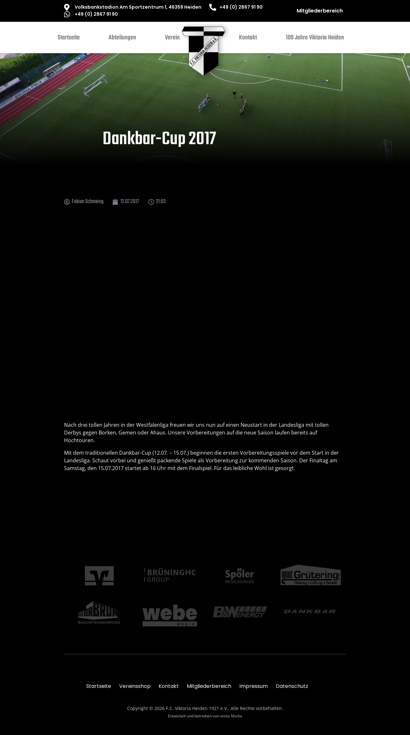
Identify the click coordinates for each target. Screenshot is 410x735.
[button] (122, 39)
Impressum (253, 686)
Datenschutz (292, 686)
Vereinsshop (135, 686)
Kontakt (169, 686)
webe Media (231, 716)
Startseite (98, 686)
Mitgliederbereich (320, 10)
